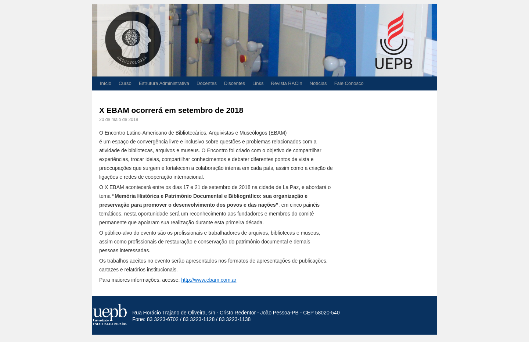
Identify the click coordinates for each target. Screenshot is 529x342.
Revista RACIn (286, 83)
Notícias (318, 83)
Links (257, 83)
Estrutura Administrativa (164, 83)
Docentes (207, 83)
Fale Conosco (349, 83)
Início (105, 83)
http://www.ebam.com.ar (208, 280)
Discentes (234, 83)
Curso (125, 83)
